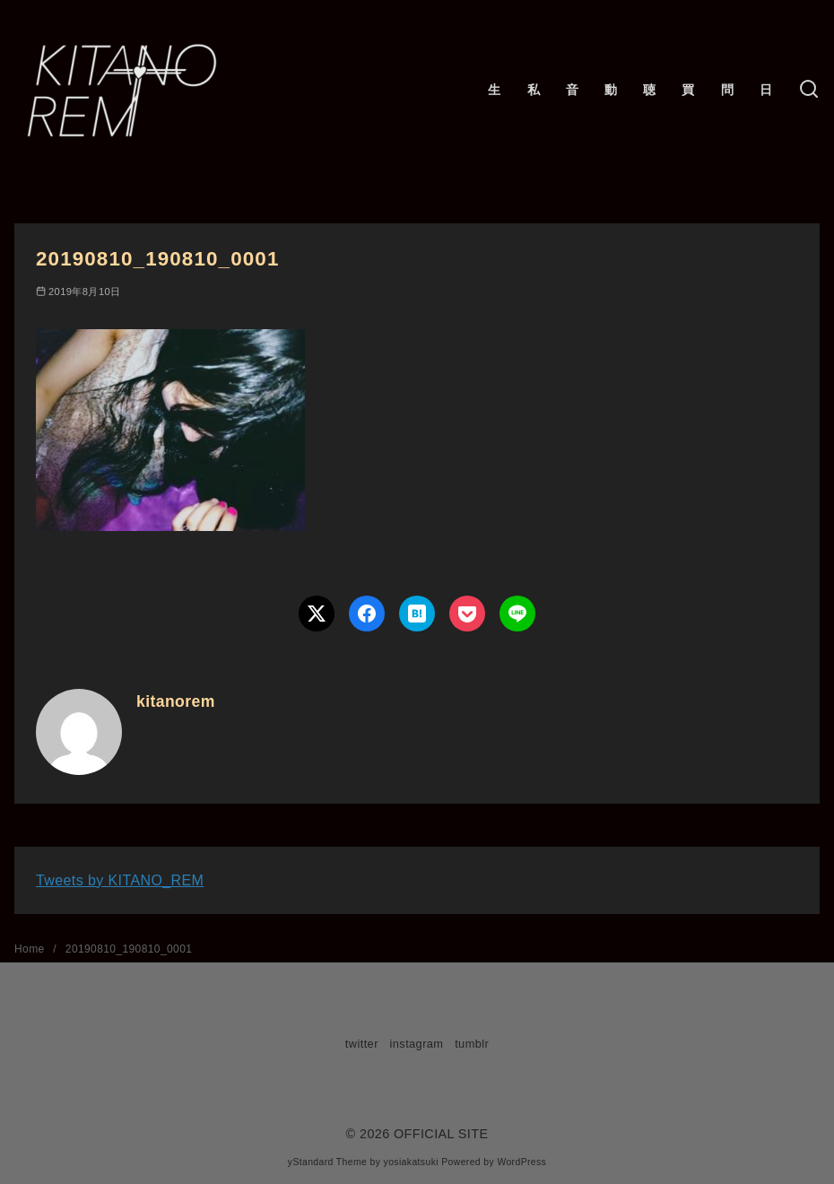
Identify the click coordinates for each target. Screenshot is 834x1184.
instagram (417, 1043)
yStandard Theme (327, 1162)
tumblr (472, 1043)
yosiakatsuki (411, 1162)
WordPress (521, 1162)
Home (31, 949)
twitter (361, 1043)
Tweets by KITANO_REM (120, 880)
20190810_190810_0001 (128, 949)
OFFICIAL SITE (441, 1134)
